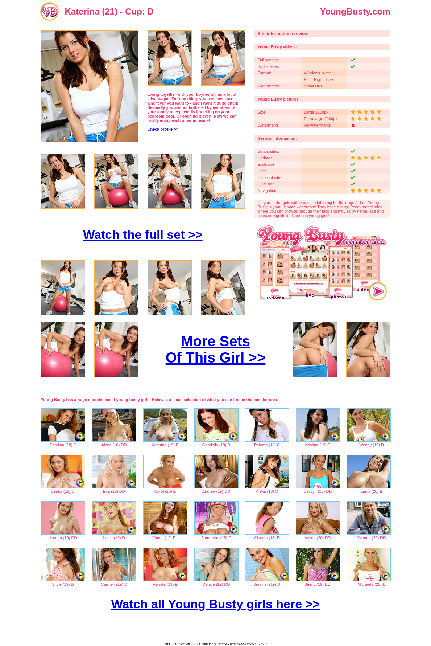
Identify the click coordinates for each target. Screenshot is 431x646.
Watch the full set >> (142, 234)
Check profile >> (163, 129)
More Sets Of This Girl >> (216, 349)
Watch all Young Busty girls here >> (215, 604)
